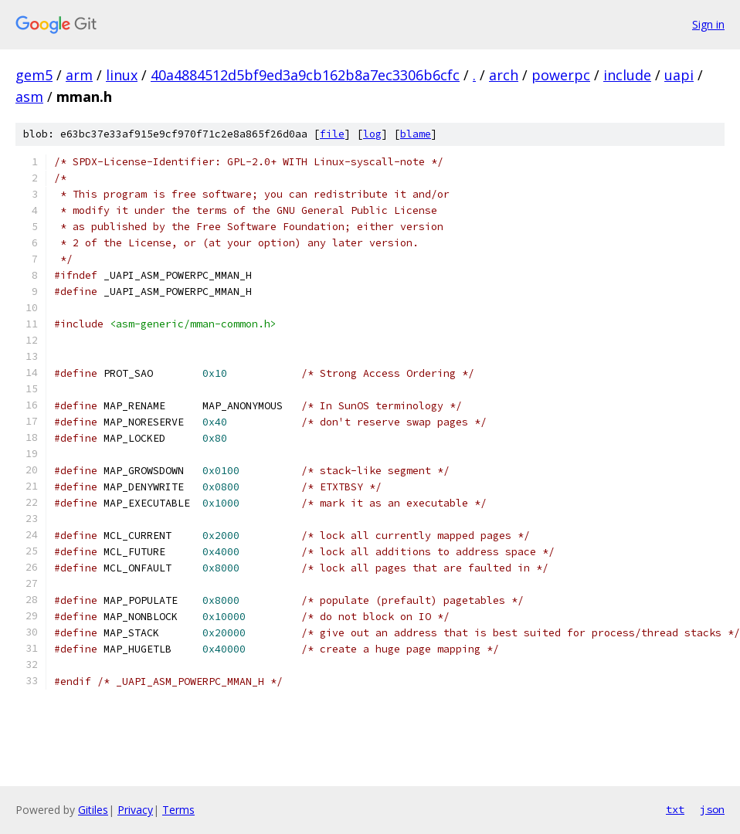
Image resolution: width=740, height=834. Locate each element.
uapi (679, 75)
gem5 (34, 75)
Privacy (135, 809)
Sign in (708, 24)
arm (79, 75)
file (332, 134)
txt (675, 809)
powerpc (560, 75)
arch (503, 75)
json (712, 809)
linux (121, 75)
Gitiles (93, 809)
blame (415, 134)
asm (29, 96)
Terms (178, 809)
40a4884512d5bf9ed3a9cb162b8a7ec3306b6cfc (305, 75)
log (372, 134)
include (627, 75)
